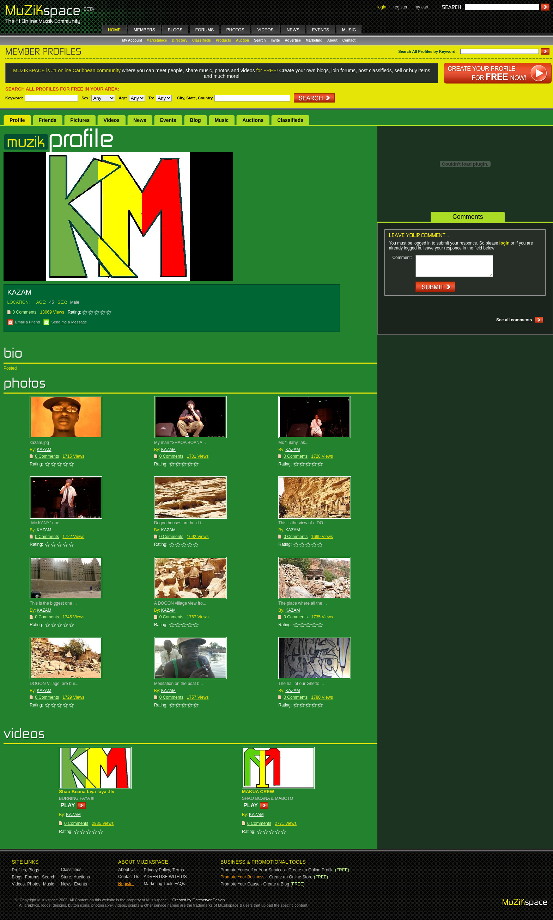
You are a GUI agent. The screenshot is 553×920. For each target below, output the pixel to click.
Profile (17, 120)
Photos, (34, 884)
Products (223, 40)
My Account (132, 40)
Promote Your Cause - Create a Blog (254, 884)
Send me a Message (69, 322)
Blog (195, 120)
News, (67, 884)
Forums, (33, 877)
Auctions (252, 120)
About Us (126, 869)
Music (222, 120)
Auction (242, 40)
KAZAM (44, 449)
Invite (275, 40)
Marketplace (157, 40)
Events (168, 120)
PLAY (67, 805)
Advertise (293, 40)
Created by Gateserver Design (198, 900)
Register (126, 883)
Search (260, 40)
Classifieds (201, 40)
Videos (111, 120)
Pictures (80, 120)
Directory (179, 40)
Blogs (34, 869)
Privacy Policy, (157, 869)
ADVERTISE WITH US (165, 876)
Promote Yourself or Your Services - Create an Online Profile (277, 869)
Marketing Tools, (159, 883)
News (139, 120)
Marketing (314, 40)
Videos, (19, 884)
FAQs (180, 883)
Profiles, (19, 869)
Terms (178, 869)
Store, (66, 877)
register (400, 7)
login (381, 7)
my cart (421, 7)
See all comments (514, 319)
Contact (349, 40)
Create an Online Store (290, 877)
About (332, 40)
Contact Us (128, 876)
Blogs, (18, 877)
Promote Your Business (242, 877)
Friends (48, 120)
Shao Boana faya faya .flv (86, 791)
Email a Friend (27, 322)
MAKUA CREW (258, 791)
